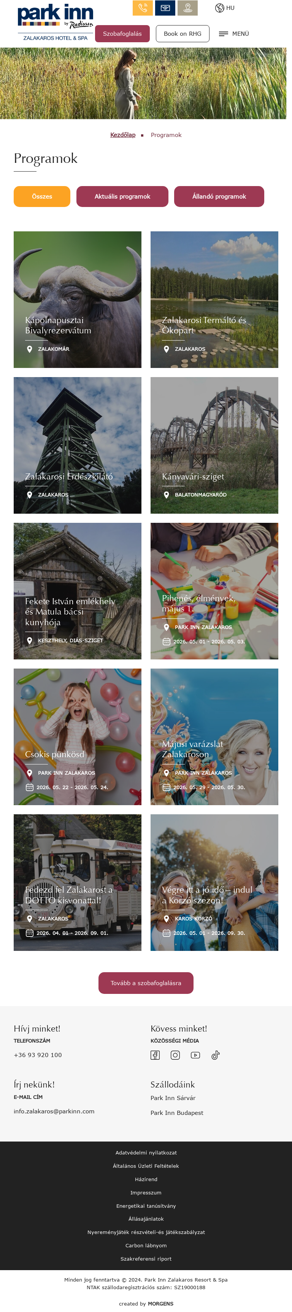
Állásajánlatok (146, 1218)
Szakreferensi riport (146, 1257)
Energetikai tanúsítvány (146, 1204)
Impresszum (146, 1191)
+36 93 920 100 (38, 1053)
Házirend (146, 1178)
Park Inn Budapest (177, 1111)
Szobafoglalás (154, 33)
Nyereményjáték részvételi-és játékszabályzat (146, 1231)
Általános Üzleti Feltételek (146, 1164)
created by (146, 1302)
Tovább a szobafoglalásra (146, 982)
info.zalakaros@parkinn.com (197, 7)
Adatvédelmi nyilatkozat (146, 1151)
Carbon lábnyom (146, 1244)
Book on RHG (214, 33)
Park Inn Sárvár (173, 1096)
